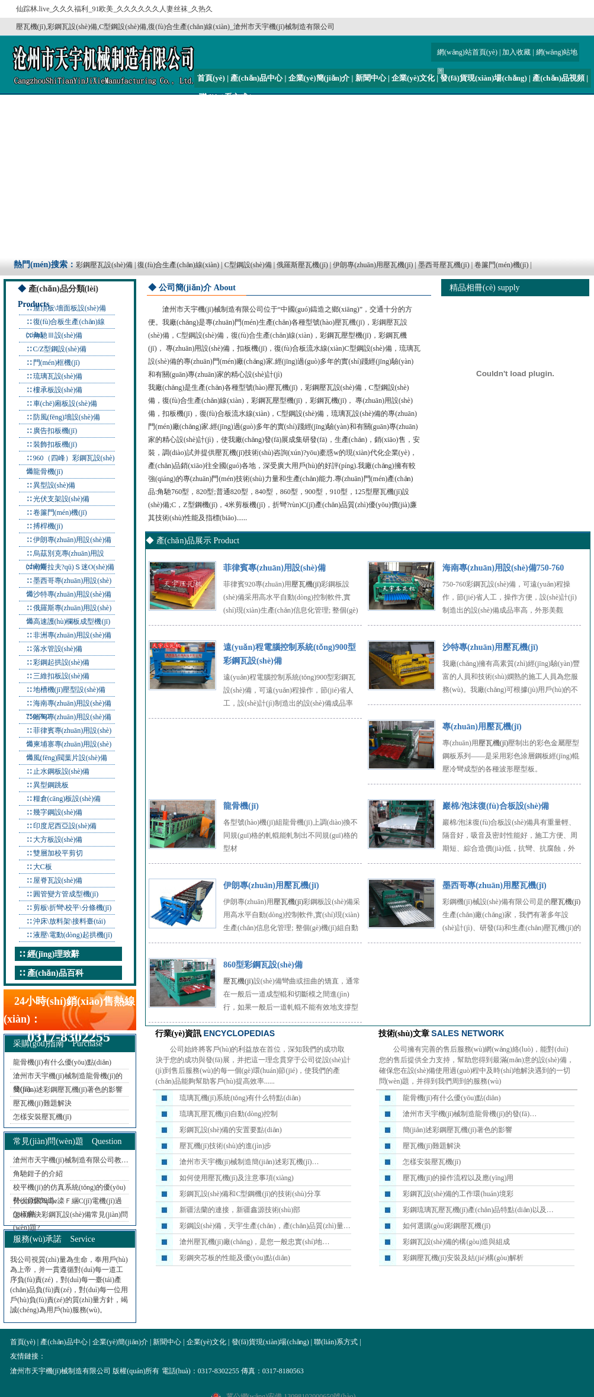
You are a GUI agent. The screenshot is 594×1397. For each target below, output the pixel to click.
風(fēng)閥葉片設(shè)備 (70, 758)
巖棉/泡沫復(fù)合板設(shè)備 (495, 806)
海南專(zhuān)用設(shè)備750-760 (503, 567)
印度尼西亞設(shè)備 (65, 826)
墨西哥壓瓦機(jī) (444, 265)
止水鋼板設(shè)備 (61, 771)
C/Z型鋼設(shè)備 (60, 349)
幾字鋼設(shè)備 (58, 812)
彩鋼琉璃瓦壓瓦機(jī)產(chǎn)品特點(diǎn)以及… (478, 1210)
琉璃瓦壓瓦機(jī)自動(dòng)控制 (228, 1114)
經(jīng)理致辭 (53, 954)
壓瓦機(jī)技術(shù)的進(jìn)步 (225, 1146)
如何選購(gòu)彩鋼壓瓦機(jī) (447, 1226)
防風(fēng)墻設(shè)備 (66, 417)
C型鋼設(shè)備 (248, 265)
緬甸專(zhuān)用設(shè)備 (72, 717)
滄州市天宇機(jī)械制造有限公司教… (71, 1160)
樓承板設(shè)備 (58, 390)
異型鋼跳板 (51, 785)
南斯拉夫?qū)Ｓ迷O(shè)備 (74, 567)
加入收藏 (516, 52)
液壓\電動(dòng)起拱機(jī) (73, 935)
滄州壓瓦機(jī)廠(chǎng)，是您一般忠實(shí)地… (254, 1242)
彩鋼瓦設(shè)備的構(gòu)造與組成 (456, 1242)
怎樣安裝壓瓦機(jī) (42, 1117)
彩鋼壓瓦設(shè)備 (104, 265)
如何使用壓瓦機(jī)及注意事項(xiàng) (236, 1178)
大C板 (42, 867)
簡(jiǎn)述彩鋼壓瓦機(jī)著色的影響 (68, 1089)
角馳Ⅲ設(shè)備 (58, 335)
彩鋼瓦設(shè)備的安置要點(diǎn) (230, 1130)
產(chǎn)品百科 (55, 973)
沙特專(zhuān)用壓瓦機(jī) (490, 647)
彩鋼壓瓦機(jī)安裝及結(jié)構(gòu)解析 (463, 1258)
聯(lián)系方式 (223, 96)
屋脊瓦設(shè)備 (58, 880)
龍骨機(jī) (48, 471)
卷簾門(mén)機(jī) (501, 265)
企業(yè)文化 (413, 77)
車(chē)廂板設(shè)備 (65, 403)
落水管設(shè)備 (58, 649)
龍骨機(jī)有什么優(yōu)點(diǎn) (62, 1062)
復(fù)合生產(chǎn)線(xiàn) (178, 265)
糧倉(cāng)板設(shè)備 (67, 798)
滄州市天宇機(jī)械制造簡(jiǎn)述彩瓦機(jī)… (249, 1162)
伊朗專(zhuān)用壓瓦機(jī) (373, 265)
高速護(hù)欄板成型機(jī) (72, 621)
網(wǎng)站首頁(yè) (467, 52)
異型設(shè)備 (54, 485)
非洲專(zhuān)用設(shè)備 (72, 635)
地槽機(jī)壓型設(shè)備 (69, 689)
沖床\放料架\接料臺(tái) (69, 921)
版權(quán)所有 (136, 1371)
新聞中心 (370, 77)
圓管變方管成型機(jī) (66, 894)
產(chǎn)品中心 (256, 77)
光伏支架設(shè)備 (61, 499)
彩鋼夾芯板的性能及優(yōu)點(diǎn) (234, 1258)
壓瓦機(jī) (350, 322)
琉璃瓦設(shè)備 (58, 376)
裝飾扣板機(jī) (55, 444)
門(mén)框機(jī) (56, 362)
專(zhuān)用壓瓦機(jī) (482, 726)
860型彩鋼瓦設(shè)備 (263, 964)
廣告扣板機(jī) (55, 431)
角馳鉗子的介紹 (38, 1173)
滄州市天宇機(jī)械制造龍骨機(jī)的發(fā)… (470, 1114)
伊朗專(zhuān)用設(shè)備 (72, 540)
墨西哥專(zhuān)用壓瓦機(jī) (494, 885)
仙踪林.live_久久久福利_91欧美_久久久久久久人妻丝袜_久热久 (114, 9)
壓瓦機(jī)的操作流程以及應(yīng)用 (458, 1178)
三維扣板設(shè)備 (61, 676)
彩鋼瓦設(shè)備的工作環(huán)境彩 (458, 1194)
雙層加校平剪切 (58, 853)
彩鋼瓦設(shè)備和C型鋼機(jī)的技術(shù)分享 (250, 1194)
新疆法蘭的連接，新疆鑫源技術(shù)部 (240, 1210)
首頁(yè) (211, 77)
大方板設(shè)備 (58, 839)
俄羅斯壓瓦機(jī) (302, 265)
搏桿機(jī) (48, 526)
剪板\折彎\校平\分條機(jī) (72, 907)
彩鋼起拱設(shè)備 (61, 662)
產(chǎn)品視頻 (558, 77)
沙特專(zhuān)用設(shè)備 (72, 594)
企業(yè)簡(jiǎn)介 (319, 77)
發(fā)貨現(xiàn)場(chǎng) (483, 77)
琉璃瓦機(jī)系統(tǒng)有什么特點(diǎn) (240, 1098)
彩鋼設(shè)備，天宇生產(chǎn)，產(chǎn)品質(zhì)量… (265, 1226)
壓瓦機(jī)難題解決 (42, 1103)
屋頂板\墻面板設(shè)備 (69, 308)
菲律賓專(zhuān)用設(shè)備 (274, 567)
